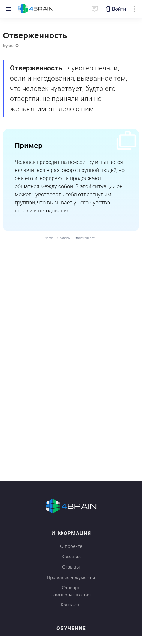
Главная (35, 9)
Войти (119, 9)
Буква (11, 45)
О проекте (71, 546)
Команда (71, 557)
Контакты (71, 605)
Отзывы (71, 567)
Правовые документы (71, 577)
